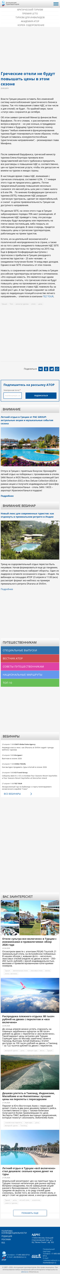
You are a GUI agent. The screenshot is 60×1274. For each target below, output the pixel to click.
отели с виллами (11, 974)
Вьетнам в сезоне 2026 (12, 758)
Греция (4, 304)
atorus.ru (24, 1272)
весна (42, 1050)
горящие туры (32, 1050)
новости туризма (11, 1203)
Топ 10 (7, 683)
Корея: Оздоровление (31, 25)
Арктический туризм (30, 9)
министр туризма (22, 304)
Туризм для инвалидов (30, 17)
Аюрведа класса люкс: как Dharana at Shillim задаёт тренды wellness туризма (28, 748)
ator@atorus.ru (20, 1257)
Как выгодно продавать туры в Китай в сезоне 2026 (24, 767)
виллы (47, 971)
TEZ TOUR (48, 296)
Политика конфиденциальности (14, 1232)
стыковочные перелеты (13, 1122)
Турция (7, 971)
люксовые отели (36, 971)
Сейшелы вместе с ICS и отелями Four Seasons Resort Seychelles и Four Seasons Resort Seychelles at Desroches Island (29, 777)
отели (33, 304)
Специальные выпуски (20, 650)
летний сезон (24, 1200)
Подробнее (7, 589)
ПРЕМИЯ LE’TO (30, 13)
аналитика (36, 1200)
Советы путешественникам (23, 666)
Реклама (6, 1239)
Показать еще (30, 1212)
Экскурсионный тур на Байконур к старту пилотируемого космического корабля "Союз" (27, 787)
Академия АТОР (30, 21)
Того (11, 304)
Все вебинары (12, 793)
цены (40, 304)
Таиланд (23, 1125)
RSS (3, 1242)
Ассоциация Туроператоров (12, 3)
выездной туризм (11, 1050)
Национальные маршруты (22, 674)
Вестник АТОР (13, 658)
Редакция (7, 1236)
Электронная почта (11, 390)
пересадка (28, 1122)
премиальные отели (20, 971)
